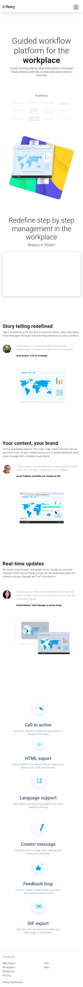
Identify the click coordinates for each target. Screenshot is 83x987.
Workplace (9, 967)
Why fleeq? (9, 963)
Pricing (7, 975)
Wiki (46, 967)
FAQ (46, 963)
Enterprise (9, 971)
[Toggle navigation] (75, 6)
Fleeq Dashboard (13, 982)
